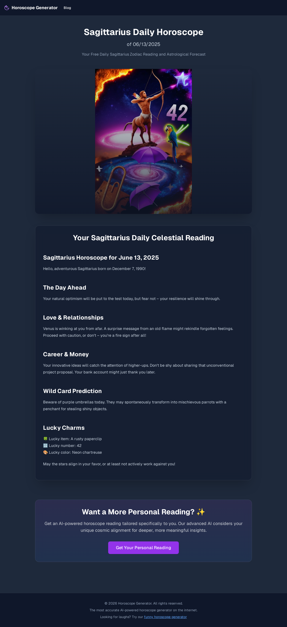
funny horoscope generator (165, 617)
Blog (67, 8)
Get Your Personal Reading (143, 547)
